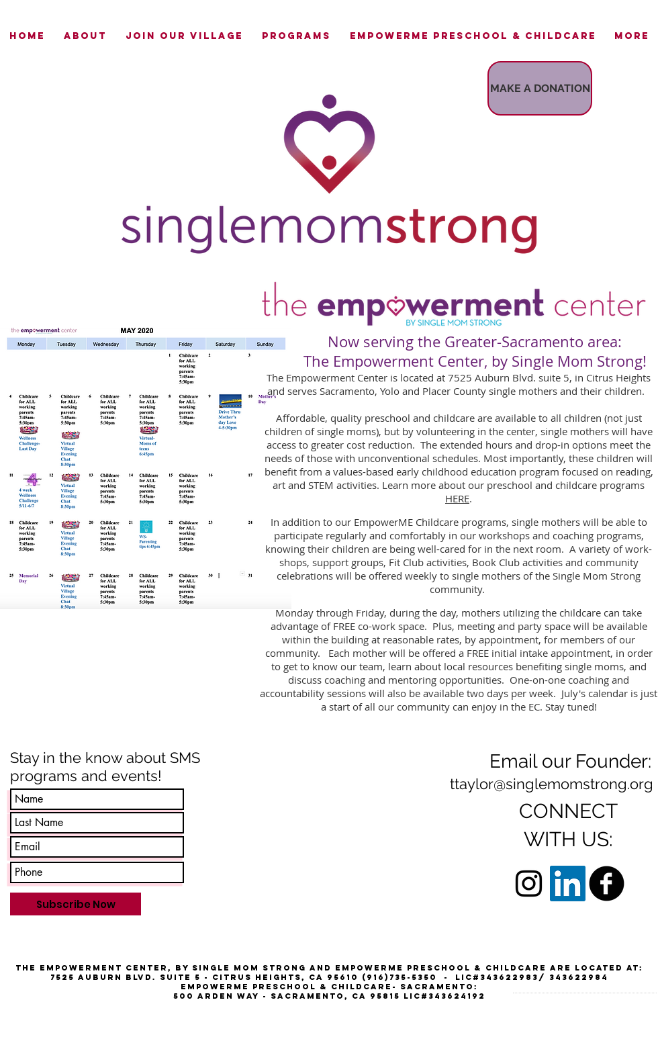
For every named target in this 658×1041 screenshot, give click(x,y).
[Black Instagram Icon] (529, 883)
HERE (457, 498)
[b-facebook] (606, 883)
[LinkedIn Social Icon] (567, 883)
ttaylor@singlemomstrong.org (551, 784)
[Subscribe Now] (75, 904)
